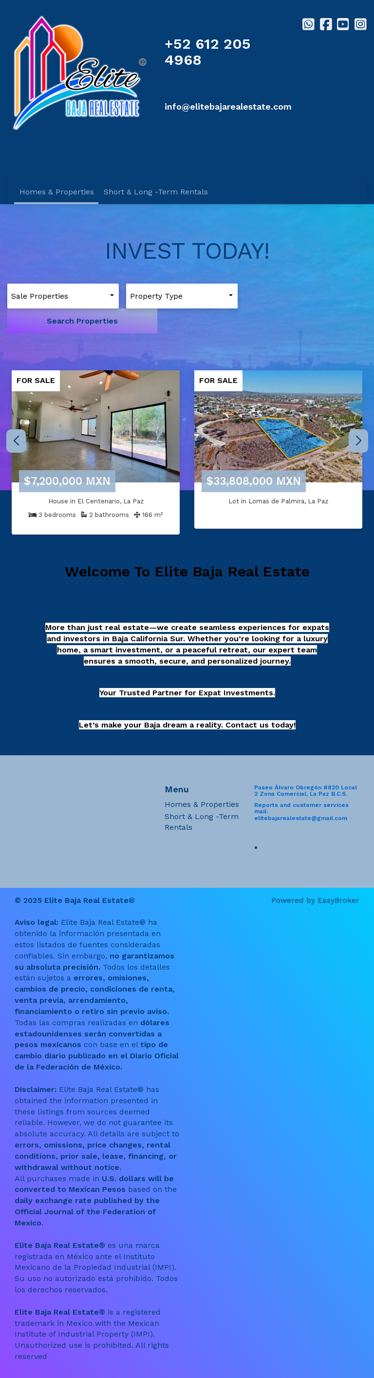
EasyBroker (338, 875)
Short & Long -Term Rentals (156, 191)
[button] (358, 415)
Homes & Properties (56, 191)
